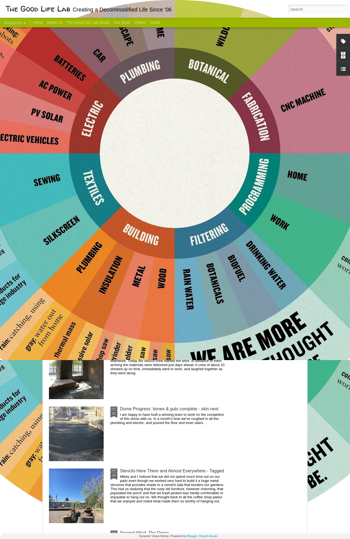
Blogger (192, 536)
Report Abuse (208, 536)
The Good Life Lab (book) (88, 22)
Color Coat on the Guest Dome (89, 323)
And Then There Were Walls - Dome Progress (164, 346)
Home (38, 22)
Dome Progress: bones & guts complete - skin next (169, 409)
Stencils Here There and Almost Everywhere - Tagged (172, 471)
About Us (55, 22)
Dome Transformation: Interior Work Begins (162, 261)
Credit (155, 22)
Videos (140, 22)
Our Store (122, 22)
